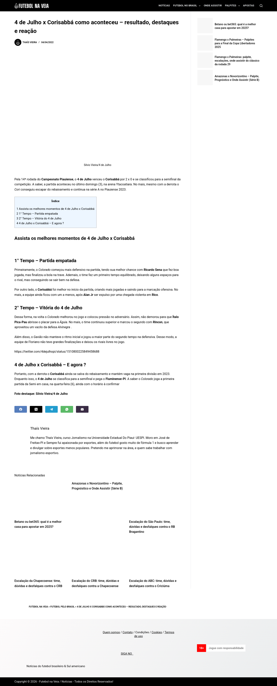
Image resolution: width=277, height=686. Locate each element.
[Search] (261, 5)
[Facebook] (20, 409)
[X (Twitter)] (36, 409)
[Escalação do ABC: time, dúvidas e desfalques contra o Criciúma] (155, 557)
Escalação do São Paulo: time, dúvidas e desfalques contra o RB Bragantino (152, 527)
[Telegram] (51, 409)
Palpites (233, 5)
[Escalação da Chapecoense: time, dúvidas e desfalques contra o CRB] (40, 557)
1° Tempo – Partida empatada (38, 213)
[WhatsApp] (67, 409)
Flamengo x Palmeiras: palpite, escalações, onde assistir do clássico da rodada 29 (237, 60)
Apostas (248, 5)
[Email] (82, 409)
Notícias (164, 5)
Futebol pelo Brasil (62, 606)
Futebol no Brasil (187, 5)
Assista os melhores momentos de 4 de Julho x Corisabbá (55, 209)
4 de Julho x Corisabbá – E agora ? (40, 223)
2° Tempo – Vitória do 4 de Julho (39, 218)
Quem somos (111, 632)
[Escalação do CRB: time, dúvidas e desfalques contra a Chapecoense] (97, 557)
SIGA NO (127, 653)
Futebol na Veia (38, 606)
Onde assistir (213, 5)
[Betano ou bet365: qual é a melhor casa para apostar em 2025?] (40, 498)
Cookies (157, 632)
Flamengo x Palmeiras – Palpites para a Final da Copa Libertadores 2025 (235, 43)
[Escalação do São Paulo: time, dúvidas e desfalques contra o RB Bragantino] (155, 498)
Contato (128, 632)
